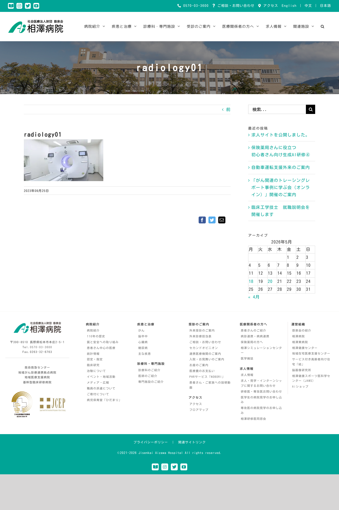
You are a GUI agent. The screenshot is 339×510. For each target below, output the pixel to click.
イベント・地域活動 (101, 376)
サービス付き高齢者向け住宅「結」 (311, 362)
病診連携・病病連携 (255, 336)
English (289, 5)
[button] (322, 26)
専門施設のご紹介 (151, 381)
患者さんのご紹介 (253, 330)
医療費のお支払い (202, 370)
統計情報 (93, 353)
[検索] (310, 109)
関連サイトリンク (192, 442)
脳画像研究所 (301, 370)
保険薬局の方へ (252, 342)
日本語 (325, 5)
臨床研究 (93, 365)
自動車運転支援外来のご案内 (280, 167)
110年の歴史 (96, 336)
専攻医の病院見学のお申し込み (261, 410)
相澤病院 (298, 336)
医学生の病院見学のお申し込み (261, 400)
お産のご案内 (198, 365)
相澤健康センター (305, 347)
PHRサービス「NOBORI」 (207, 376)
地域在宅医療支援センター (311, 353)
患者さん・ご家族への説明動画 (210, 385)
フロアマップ (198, 409)
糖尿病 (143, 347)
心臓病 (143, 342)
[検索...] (277, 109)
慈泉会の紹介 (301, 330)
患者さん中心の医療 (101, 347)
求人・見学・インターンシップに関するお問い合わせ (261, 383)
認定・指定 (95, 359)
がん (141, 330)
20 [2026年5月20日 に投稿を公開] (270, 281)
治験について (96, 370)
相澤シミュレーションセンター (261, 350)
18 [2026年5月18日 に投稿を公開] (251, 281)
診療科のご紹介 (149, 370)
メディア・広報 (98, 382)
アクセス (269, 5)
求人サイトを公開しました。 (280, 135)
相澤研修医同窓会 (253, 418)
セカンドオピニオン (203, 347)
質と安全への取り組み (103, 342)
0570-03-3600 (195, 5)
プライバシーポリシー (150, 442)
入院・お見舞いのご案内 (206, 359)
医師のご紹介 (147, 375)
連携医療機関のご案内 (205, 353)
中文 (308, 5)
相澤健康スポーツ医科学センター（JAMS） (311, 378)
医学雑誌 (247, 358)
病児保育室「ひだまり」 (104, 399)
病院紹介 (93, 330)
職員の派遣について (101, 388)
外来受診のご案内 (202, 330)
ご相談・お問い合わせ (235, 5)
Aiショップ (300, 386)
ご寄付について (98, 394)
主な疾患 (144, 353)
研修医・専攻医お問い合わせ (261, 391)
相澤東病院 (300, 342)
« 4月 (254, 297)
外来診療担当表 (200, 336)
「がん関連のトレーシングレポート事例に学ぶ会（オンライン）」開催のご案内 (280, 187)
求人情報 (247, 374)
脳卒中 (143, 336)
